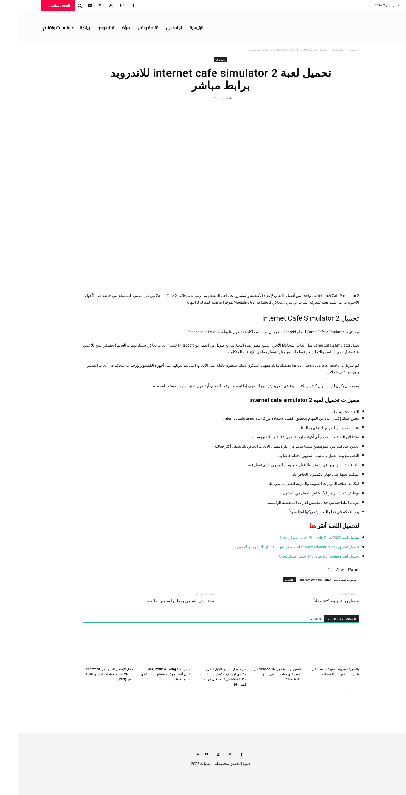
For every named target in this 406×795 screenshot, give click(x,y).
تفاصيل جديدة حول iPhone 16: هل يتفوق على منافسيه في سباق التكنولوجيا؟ (260, 674)
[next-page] (328, 695)
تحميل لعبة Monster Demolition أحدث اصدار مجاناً (301, 556)
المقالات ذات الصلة (323, 619)
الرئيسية (335, 49)
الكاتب (298, 619)
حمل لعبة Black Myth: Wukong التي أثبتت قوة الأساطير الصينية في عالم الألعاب (147, 674)
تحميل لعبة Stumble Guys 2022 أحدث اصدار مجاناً (301, 537)
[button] (62, 5)
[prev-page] (336, 695)
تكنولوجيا (319, 49)
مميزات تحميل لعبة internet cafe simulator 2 (309, 580)
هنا (295, 526)
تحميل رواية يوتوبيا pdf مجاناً (318, 601)
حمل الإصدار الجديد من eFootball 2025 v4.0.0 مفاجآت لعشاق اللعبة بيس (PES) (91, 674)
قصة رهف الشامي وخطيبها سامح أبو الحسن (161, 601)
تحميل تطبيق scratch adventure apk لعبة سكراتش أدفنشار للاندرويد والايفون (280, 547)
